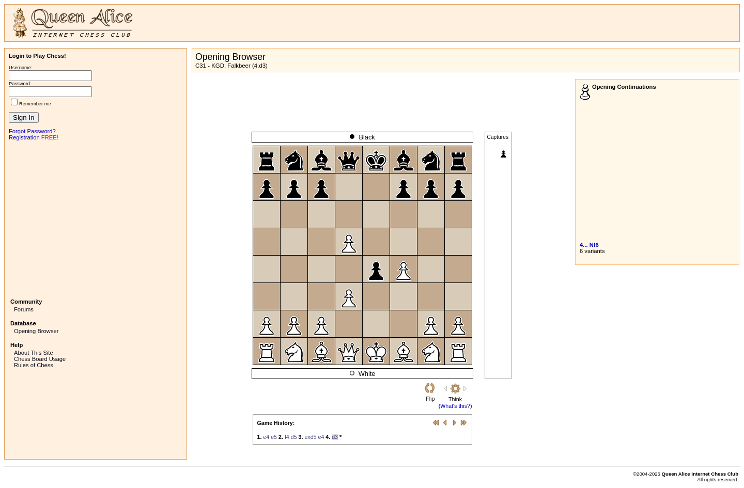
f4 (287, 437)
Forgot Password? (32, 131)
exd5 (310, 437)
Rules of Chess (33, 365)
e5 (274, 437)
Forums (24, 309)
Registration (24, 137)
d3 (335, 437)
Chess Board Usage (40, 359)
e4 (266, 437)
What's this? (455, 406)
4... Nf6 (589, 245)
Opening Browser (36, 331)
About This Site (33, 353)
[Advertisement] (95, 218)
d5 (294, 437)
